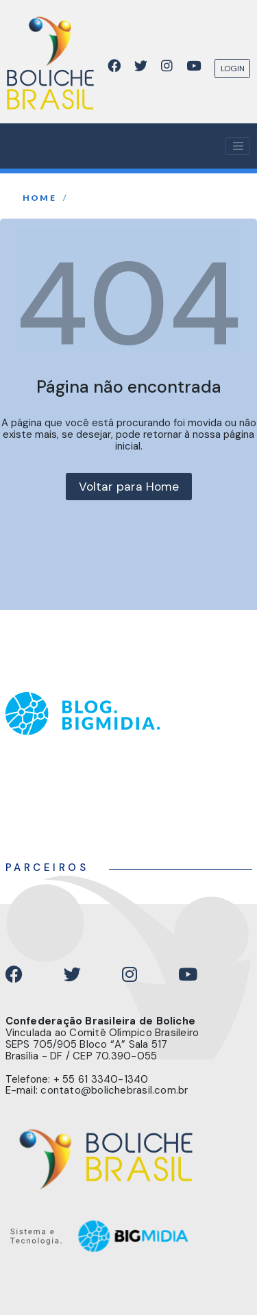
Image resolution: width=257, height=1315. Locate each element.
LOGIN (233, 68)
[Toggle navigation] (237, 146)
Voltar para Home (129, 486)
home (40, 198)
